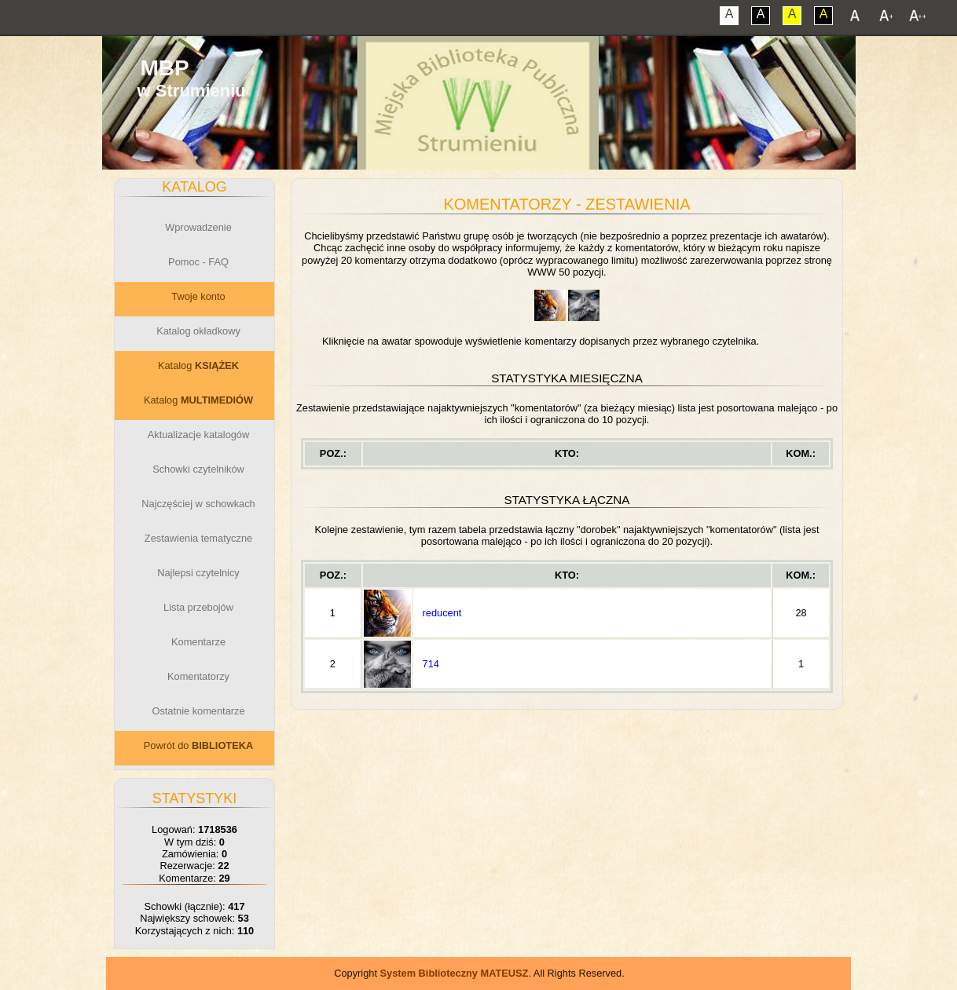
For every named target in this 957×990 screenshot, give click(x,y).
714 (431, 664)
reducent (442, 613)
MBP (164, 68)
